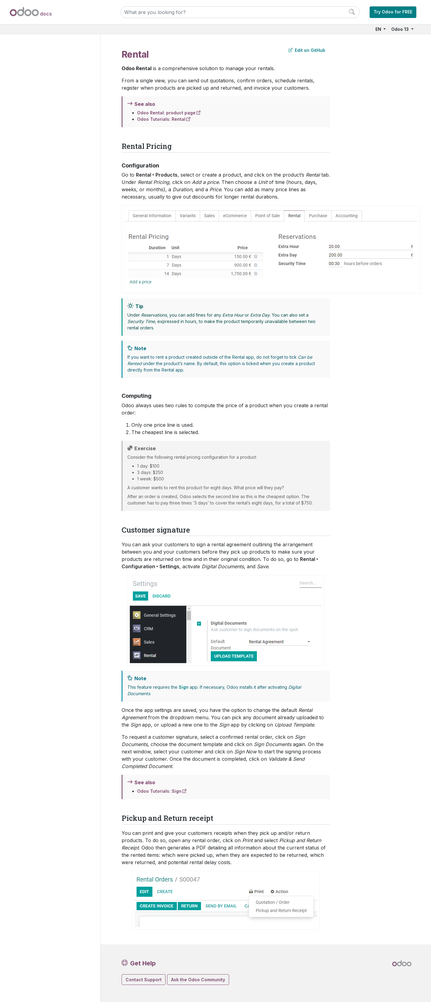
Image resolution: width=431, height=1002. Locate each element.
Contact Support (144, 979)
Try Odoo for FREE (393, 11)
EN (378, 29)
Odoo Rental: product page (166, 112)
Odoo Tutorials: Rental (161, 119)
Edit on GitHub (306, 50)
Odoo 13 (400, 29)
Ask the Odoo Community (198, 979)
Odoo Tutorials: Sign (159, 791)
